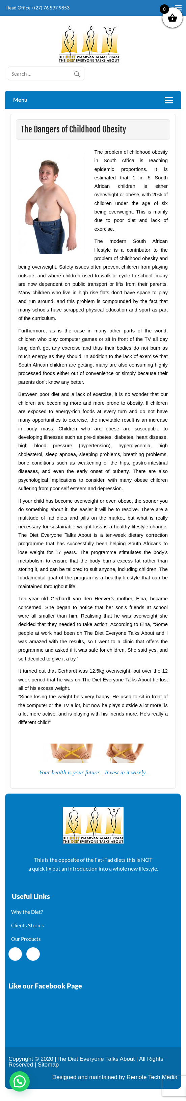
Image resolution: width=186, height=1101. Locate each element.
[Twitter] (33, 954)
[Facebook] (15, 954)
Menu (20, 99)
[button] (19, 1081)
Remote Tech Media (152, 1077)
